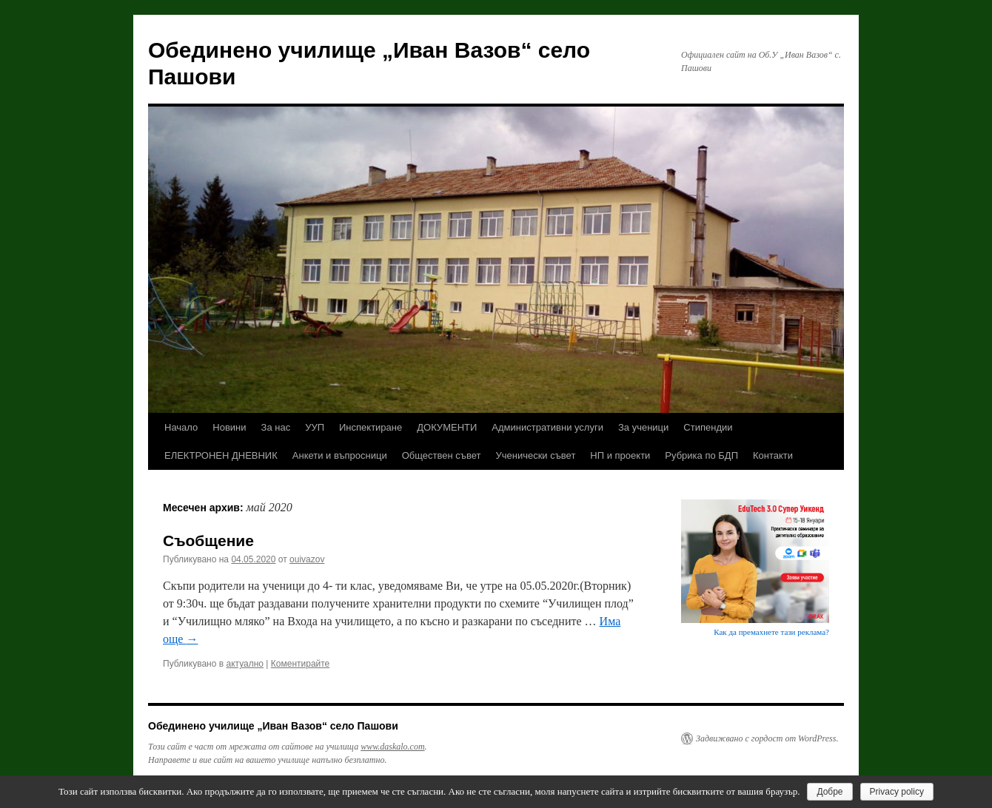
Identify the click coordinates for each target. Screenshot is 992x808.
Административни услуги (547, 427)
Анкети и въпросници (339, 455)
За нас (276, 427)
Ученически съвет (535, 455)
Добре (829, 792)
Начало (181, 427)
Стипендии (707, 427)
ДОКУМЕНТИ (447, 427)
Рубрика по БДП (701, 455)
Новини (229, 427)
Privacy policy (897, 792)
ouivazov (306, 559)
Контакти (773, 455)
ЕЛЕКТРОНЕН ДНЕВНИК (221, 455)
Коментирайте (300, 664)
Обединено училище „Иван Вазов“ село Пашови (273, 726)
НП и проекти (620, 455)
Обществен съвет (441, 455)
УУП (314, 427)
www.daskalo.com (392, 746)
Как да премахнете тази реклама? (771, 631)
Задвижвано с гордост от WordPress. (767, 738)
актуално (245, 664)
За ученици (643, 427)
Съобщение (208, 540)
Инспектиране (370, 427)
